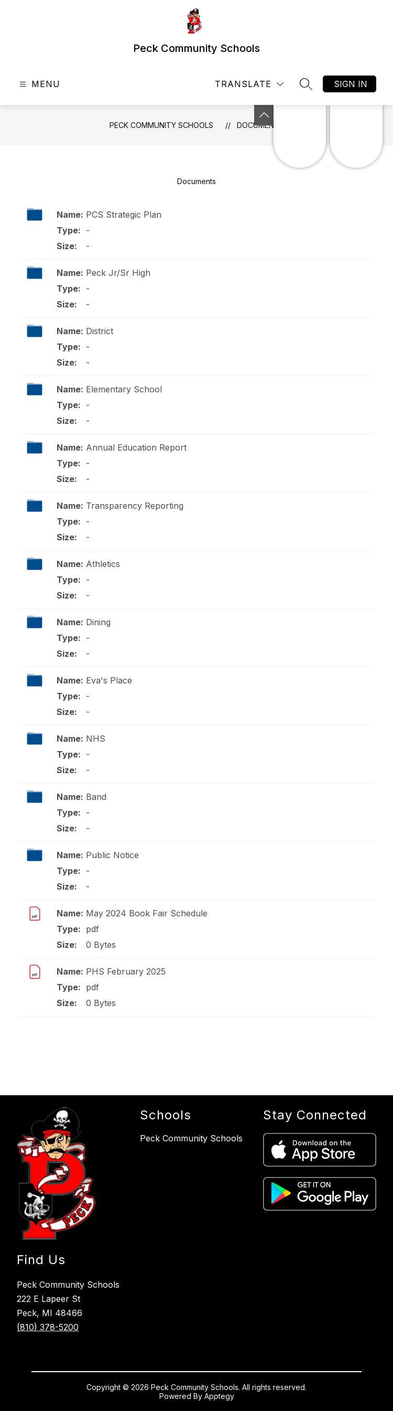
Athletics (103, 564)
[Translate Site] (249, 84)
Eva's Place (109, 680)
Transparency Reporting (134, 505)
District (99, 331)
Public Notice (112, 855)
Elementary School (124, 389)
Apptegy (219, 1396)
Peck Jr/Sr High (118, 273)
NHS (95, 738)
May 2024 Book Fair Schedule (147, 913)
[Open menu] (38, 84)
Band (96, 797)
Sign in (350, 84)
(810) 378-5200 (48, 1327)
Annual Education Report (136, 447)
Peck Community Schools (161, 125)
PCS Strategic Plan (123, 214)
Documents (196, 181)
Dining (98, 622)
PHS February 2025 (126, 971)
